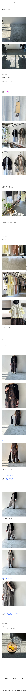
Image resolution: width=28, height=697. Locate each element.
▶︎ (22, 678)
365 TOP (8, 678)
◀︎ (5, 678)
